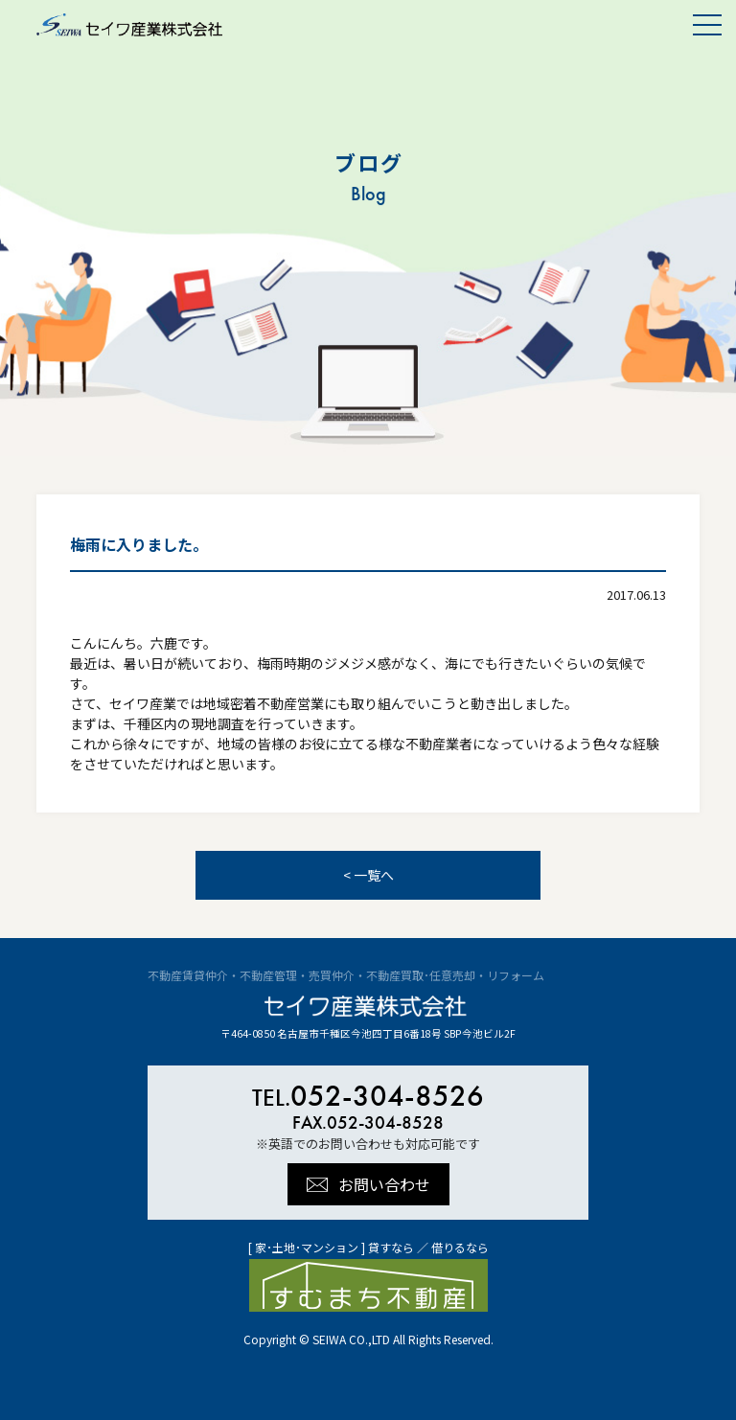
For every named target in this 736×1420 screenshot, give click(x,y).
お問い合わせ (384, 1184)
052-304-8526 (368, 1095)
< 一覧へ (368, 874)
